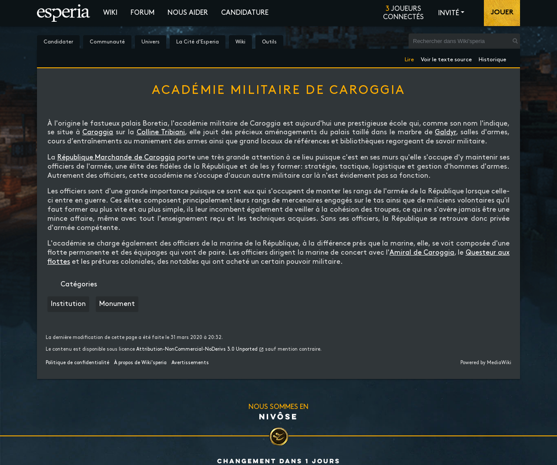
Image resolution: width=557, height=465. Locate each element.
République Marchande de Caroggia (116, 157)
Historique (492, 58)
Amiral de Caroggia (421, 252)
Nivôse (278, 416)
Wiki (110, 13)
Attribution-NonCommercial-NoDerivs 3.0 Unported (197, 349)
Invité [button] (448, 13)
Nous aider (188, 13)
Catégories (78, 284)
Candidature (244, 13)
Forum (142, 13)
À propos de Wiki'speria (140, 363)
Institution (68, 304)
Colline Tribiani (161, 132)
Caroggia (97, 132)
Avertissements (190, 363)
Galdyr (445, 132)
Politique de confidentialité (77, 363)
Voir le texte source (446, 58)
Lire (409, 58)
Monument (117, 304)
